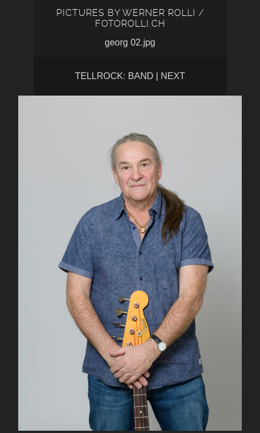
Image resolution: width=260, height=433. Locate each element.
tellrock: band (114, 76)
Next (173, 76)
